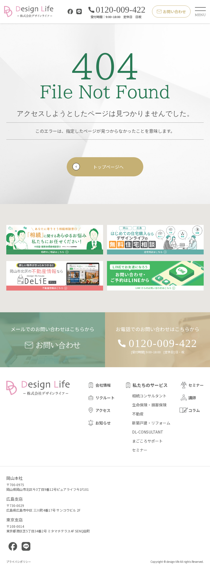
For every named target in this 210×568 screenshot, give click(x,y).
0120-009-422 (116, 10)
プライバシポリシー (18, 562)
